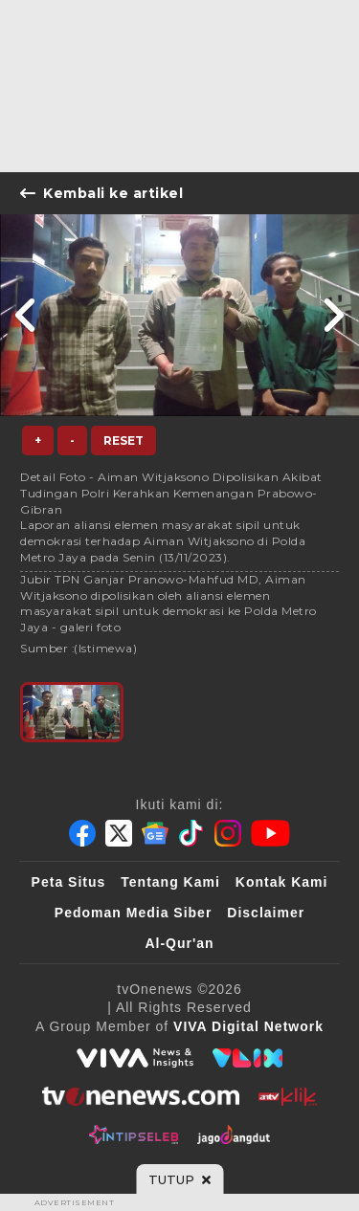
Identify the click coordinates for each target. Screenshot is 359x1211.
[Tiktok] (191, 833)
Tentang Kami (170, 882)
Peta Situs (69, 882)
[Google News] (155, 833)
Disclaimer (265, 912)
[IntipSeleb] (133, 1134)
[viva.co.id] (135, 1058)
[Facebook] (82, 833)
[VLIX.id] (248, 1058)
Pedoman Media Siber (133, 912)
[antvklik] (287, 1096)
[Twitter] (118, 833)
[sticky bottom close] (179, 1179)
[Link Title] (26, 315)
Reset (123, 440)
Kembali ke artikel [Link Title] (101, 193)
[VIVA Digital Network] (248, 1026)
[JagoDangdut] (234, 1134)
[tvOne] (140, 1096)
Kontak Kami (282, 882)
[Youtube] (270, 833)
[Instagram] (227, 833)
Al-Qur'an (179, 943)
